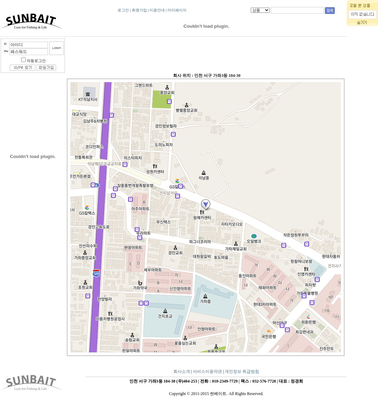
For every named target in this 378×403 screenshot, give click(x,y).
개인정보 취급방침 (242, 371)
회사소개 (181, 371)
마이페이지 (177, 10)
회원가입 (139, 10)
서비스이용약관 (207, 371)
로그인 (123, 10)
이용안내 (157, 10)
